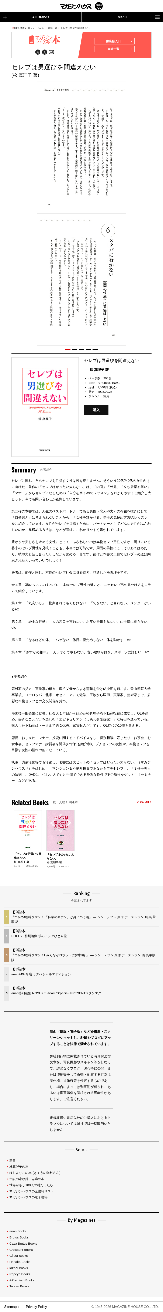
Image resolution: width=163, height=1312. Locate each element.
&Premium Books (21, 1280)
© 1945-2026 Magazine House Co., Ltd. (125, 1307)
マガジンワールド (81, 6)
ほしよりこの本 (34, 1173)
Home (31, 28)
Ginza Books (18, 1256)
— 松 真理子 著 (96, 370)
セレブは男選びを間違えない (76, 28)
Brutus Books (18, 1237)
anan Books (17, 1231)
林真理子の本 (18, 1167)
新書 (12, 1161)
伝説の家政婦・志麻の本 (26, 1179)
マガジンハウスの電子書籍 (28, 1197)
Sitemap (10, 1307)
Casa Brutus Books (23, 1243)
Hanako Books (19, 1262)
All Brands (26, 17)
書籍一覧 (52, 28)
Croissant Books (21, 1249)
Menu (139, 17)
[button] (67, 349)
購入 (96, 410)
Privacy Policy (36, 1307)
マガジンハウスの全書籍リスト (31, 1191)
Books (41, 28)
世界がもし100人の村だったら (31, 1185)
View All (144, 802)
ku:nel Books (18, 1268)
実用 (106, 396)
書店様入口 (119, 41)
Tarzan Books (19, 1286)
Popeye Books (19, 1274)
